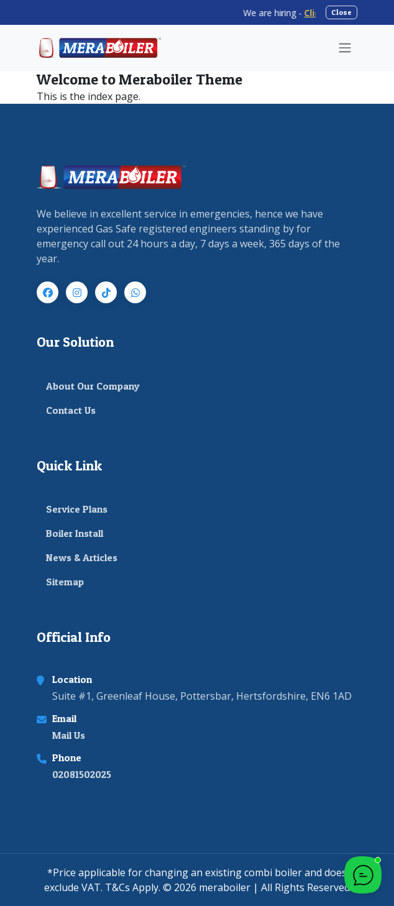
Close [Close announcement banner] (341, 12)
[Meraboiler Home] (99, 48)
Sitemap (65, 581)
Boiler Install (74, 533)
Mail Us (68, 735)
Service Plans (77, 509)
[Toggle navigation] (344, 47)
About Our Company (93, 386)
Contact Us (71, 410)
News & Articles (81, 557)
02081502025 (81, 774)
